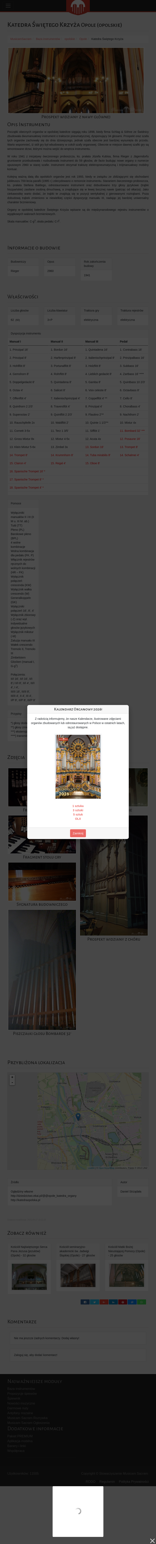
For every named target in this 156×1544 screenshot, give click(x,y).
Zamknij (78, 833)
